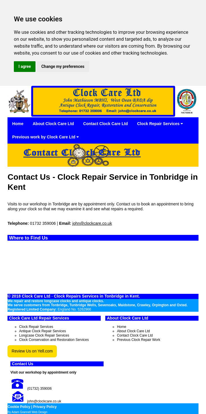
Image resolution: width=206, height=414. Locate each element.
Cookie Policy (19, 407)
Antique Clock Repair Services (42, 331)
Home (17, 123)
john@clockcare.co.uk (92, 223)
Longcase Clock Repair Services (44, 335)
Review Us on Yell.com (32, 351)
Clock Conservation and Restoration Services (54, 340)
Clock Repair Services (160, 123)
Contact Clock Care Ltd (105, 123)
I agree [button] (24, 66)
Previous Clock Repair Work (138, 340)
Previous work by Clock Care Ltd (45, 137)
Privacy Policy (45, 407)
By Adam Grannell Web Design (27, 412)
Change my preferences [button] (62, 66)
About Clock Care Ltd (53, 123)
